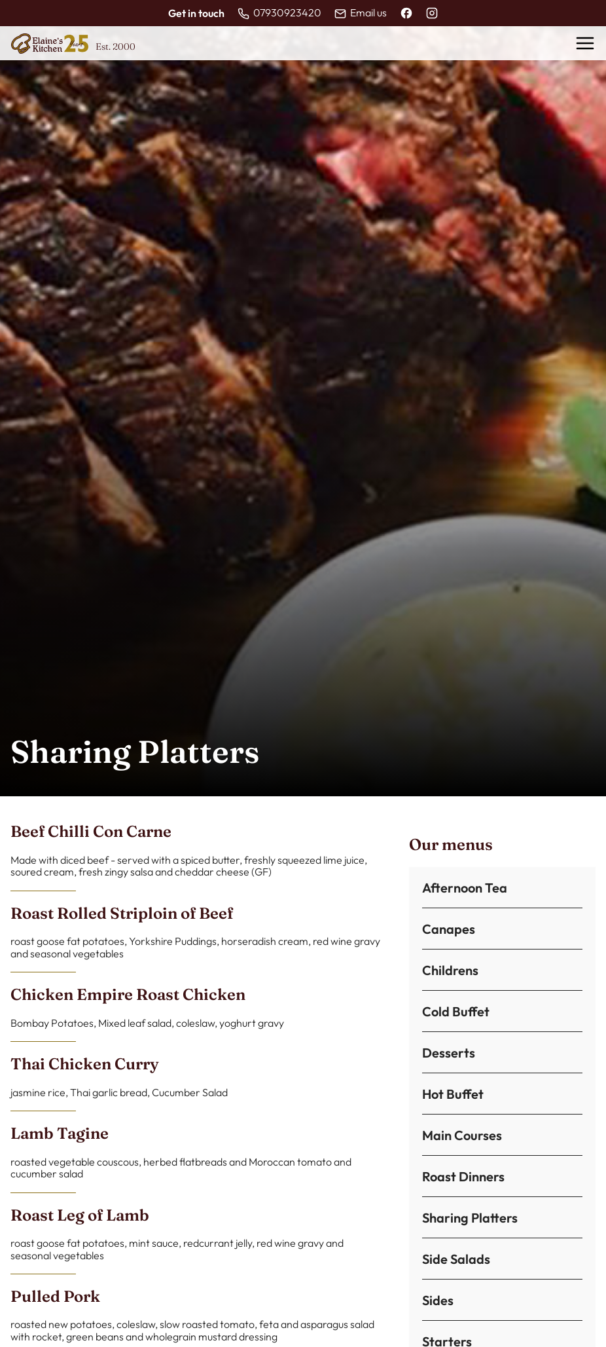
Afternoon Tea (464, 888)
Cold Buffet (456, 1012)
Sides (438, 1300)
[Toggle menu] (585, 43)
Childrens (450, 970)
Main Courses (462, 1135)
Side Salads (456, 1259)
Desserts (448, 1053)
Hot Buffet (453, 1094)
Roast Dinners (463, 1177)
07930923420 (287, 12)
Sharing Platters (470, 1218)
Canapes (448, 929)
